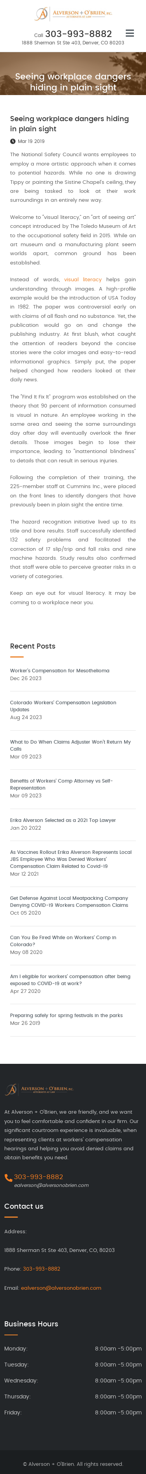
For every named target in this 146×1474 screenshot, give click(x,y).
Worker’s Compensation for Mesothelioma (59, 670)
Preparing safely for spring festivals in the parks (66, 1015)
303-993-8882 (78, 34)
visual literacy (83, 279)
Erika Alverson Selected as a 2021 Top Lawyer (63, 820)
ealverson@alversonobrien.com (51, 1185)
